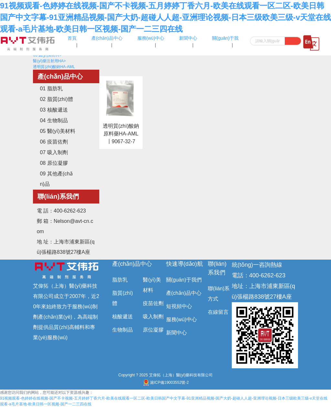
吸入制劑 (153, 316)
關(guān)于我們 (184, 280)
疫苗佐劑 (153, 303)
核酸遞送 (122, 316)
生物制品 (122, 330)
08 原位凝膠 (54, 163)
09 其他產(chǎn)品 (56, 179)
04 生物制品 (54, 120)
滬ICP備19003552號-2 (165, 382)
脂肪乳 (120, 280)
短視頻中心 (179, 306)
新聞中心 (176, 332)
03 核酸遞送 (54, 110)
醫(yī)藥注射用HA (49, 61)
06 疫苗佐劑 (54, 141)
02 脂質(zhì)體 (56, 99)
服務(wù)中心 (181, 319)
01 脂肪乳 (51, 88)
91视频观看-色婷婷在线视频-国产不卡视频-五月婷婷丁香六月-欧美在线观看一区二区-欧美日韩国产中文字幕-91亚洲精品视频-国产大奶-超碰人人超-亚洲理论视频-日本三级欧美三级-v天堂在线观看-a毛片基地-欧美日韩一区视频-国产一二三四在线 (165, 17)
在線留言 (218, 312)
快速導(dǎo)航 (184, 264)
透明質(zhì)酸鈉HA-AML (54, 67)
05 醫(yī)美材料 (57, 131)
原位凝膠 (153, 330)
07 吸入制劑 (54, 152)
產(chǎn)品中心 (132, 264)
